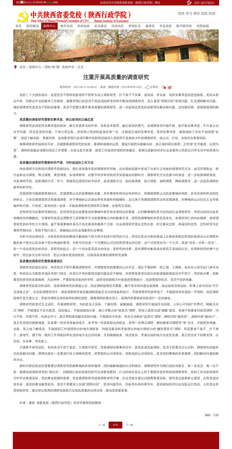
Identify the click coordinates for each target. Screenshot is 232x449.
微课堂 (150, 26)
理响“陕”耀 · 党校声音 (59, 67)
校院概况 (32, 26)
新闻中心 (49, 26)
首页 (18, 26)
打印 (115, 425)
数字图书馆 (184, 26)
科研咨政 (83, 26)
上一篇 (101, 425)
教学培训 (66, 26)
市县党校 (165, 26)
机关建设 (100, 26)
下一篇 (129, 425)
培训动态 (117, 26)
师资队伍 (134, 26)
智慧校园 (203, 26)
